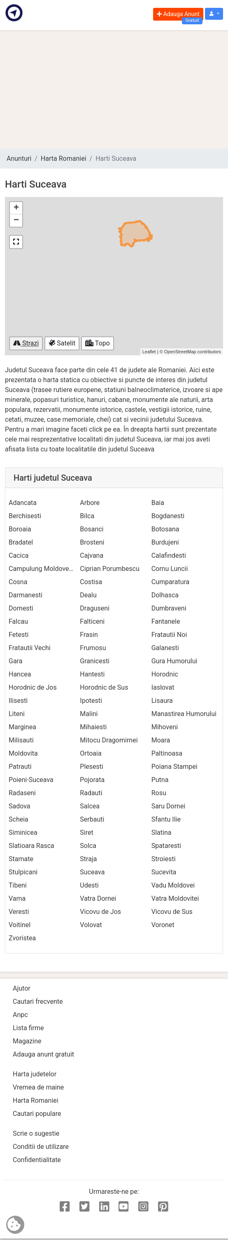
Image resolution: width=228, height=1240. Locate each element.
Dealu (88, 595)
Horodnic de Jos (33, 687)
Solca (88, 846)
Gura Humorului (174, 661)
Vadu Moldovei (173, 885)
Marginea (22, 727)
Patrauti (20, 766)
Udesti (89, 885)
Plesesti (91, 766)
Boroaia (20, 529)
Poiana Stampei (174, 766)
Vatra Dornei (98, 898)
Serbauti (92, 819)
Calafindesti (168, 555)
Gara (15, 661)
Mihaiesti (93, 727)
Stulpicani (23, 872)
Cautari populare (37, 1114)
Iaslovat (162, 687)
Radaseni (22, 793)
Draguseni (94, 608)
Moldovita (23, 753)
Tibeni (18, 885)
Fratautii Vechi (30, 648)
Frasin (89, 635)
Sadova (19, 806)
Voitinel (19, 925)
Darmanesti (25, 595)
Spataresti (166, 846)
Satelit (62, 343)
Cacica (18, 555)
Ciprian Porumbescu (109, 569)
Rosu (158, 793)
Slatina (161, 832)
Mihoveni (164, 727)
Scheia (18, 819)
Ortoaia (90, 753)
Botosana (165, 529)
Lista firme (28, 1028)
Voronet (162, 925)
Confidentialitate (37, 1160)
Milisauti (21, 740)
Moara (160, 740)
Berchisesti (25, 516)
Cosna (18, 582)
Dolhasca (165, 595)
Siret (86, 832)
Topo (97, 343)
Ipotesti (91, 701)
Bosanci (91, 529)
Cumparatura (170, 582)
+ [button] (16, 208)
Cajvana (91, 555)
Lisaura (162, 701)
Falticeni (92, 621)
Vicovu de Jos (100, 912)
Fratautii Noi (169, 635)
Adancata (23, 503)
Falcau (18, 621)
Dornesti (21, 608)
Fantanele (165, 621)
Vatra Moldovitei (175, 898)
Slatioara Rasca (31, 846)
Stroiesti (163, 859)
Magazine (27, 1041)
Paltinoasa (166, 753)
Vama (17, 898)
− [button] (16, 220)
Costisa (91, 582)
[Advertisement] (114, 89)
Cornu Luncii (169, 569)
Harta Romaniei (63, 158)
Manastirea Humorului (183, 714)
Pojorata (92, 780)
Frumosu (93, 648)
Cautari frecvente (38, 1001)
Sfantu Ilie (166, 819)
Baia (157, 503)
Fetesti (18, 635)
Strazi (26, 343)
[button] (214, 14)
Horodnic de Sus (104, 687)
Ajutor (21, 988)
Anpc (20, 1015)
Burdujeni (165, 542)
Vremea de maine (38, 1087)
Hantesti (92, 674)
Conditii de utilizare (41, 1147)
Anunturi (19, 158)
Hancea (20, 674)
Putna (160, 780)
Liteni (17, 714)
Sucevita (164, 872)
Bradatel (21, 542)
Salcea (90, 806)
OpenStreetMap (180, 351)
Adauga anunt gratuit (43, 1054)
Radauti (91, 793)
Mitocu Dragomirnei (108, 740)
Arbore (90, 503)
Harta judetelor (34, 1074)
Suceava (92, 872)
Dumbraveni (168, 608)
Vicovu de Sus (172, 912)
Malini (89, 714)
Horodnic (164, 674)
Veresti (19, 912)
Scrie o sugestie (36, 1133)
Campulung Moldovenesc (46, 569)
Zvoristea (22, 938)
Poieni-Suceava (31, 780)
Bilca (87, 516)
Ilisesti (18, 701)
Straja (88, 859)
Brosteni (92, 542)
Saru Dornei (168, 806)
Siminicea (23, 832)
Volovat (91, 925)
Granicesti (94, 661)
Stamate (21, 859)
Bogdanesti (168, 516)
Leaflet (149, 351)
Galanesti (165, 648)
